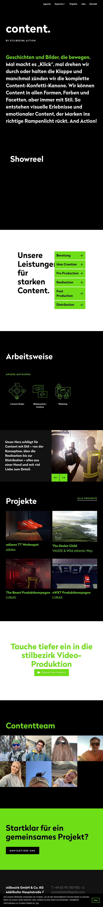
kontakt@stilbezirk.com (68, 892)
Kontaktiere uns (22, 851)
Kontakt (93, 4)
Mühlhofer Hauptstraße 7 (25, 892)
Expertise (59, 4)
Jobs (83, 4)
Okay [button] (95, 900)
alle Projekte (87, 498)
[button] (55, 478)
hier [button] (37, 903)
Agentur (47, 4)
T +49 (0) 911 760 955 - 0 (67, 888)
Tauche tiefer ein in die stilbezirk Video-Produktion (51, 655)
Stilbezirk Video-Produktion (51, 673)
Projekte (73, 4)
